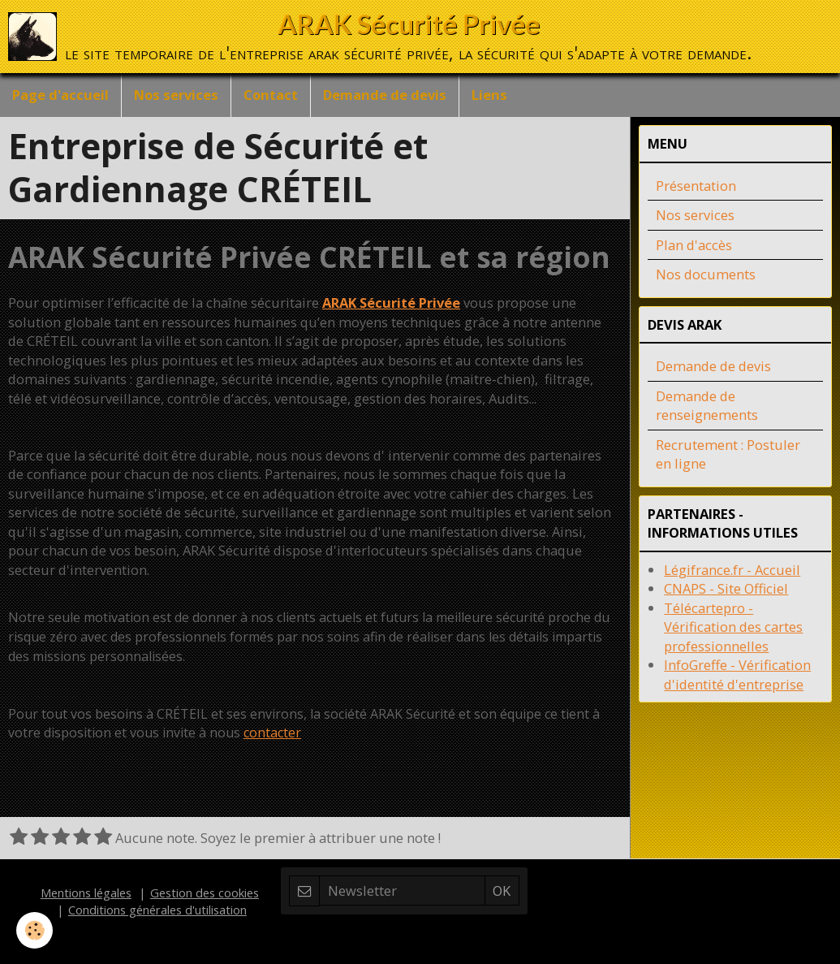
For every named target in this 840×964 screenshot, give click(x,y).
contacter (272, 732)
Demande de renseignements (707, 406)
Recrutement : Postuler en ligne (728, 454)
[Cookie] (34, 930)
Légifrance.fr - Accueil (732, 569)
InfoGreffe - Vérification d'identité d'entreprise (737, 674)
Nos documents (706, 274)
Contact (270, 94)
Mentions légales (86, 892)
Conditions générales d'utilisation (157, 909)
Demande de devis (384, 94)
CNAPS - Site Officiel (726, 588)
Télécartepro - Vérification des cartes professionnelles (733, 627)
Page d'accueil (60, 94)
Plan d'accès (694, 245)
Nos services (176, 94)
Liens (489, 94)
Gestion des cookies (204, 892)
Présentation (696, 185)
